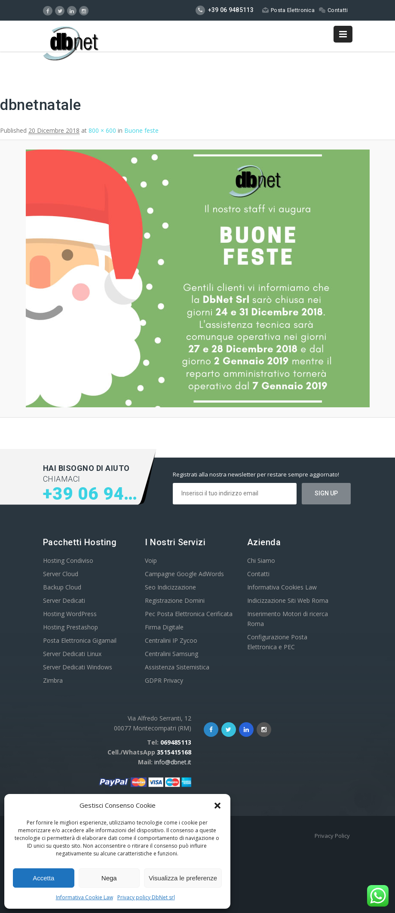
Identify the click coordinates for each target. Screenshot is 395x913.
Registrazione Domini (175, 600)
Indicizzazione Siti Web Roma (287, 600)
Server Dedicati (64, 600)
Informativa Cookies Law (282, 587)
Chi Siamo (261, 560)
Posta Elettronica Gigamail (79, 640)
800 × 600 (102, 130)
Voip (151, 560)
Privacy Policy (332, 836)
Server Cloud (60, 574)
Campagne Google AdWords (184, 574)
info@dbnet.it (172, 762)
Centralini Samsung (171, 654)
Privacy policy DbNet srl (146, 897)
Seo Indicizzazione (170, 587)
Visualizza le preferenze (183, 878)
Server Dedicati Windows (77, 667)
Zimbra (53, 680)
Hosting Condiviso (68, 560)
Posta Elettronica (288, 10)
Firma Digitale (164, 627)
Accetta (43, 878)
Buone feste (141, 130)
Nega (109, 878)
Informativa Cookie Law (84, 897)
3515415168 (174, 752)
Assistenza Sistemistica (177, 667)
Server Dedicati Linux (72, 654)
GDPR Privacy (164, 680)
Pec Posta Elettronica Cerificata (189, 614)
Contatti (333, 10)
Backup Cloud (62, 587)
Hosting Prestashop (70, 627)
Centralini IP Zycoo (171, 640)
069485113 (175, 742)
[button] (217, 805)
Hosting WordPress (70, 614)
